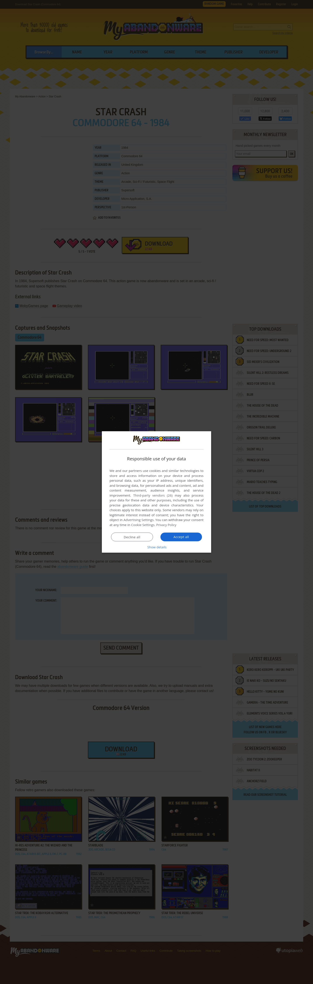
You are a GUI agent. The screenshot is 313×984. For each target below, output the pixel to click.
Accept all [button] (181, 537)
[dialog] (156, 492)
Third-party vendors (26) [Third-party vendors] (152, 495)
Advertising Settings (138, 520)
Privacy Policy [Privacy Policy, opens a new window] (166, 525)
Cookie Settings (143, 525)
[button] (156, 547)
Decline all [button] (132, 537)
